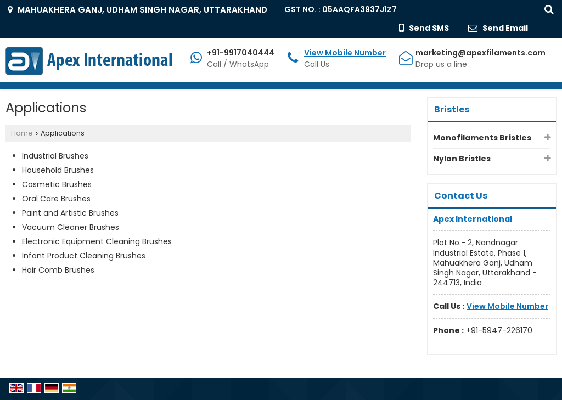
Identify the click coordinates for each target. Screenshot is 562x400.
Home (22, 133)
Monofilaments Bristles (482, 137)
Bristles (451, 109)
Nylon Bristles (462, 158)
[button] (345, 52)
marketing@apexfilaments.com (480, 52)
